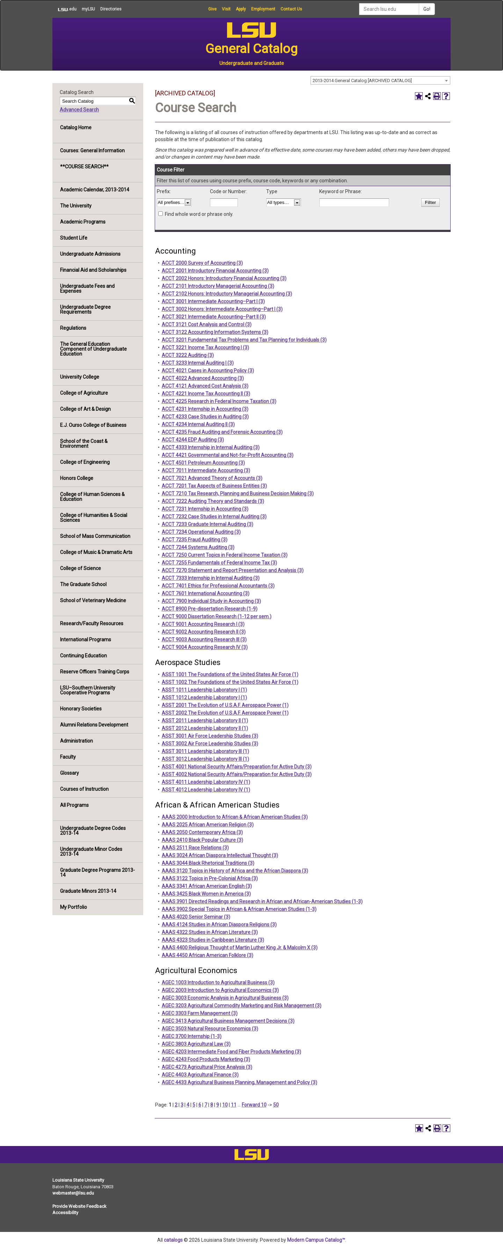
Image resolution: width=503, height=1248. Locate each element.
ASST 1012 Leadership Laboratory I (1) (204, 697)
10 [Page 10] (225, 1105)
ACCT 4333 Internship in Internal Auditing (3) (211, 447)
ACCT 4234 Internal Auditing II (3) (198, 424)
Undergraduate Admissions (90, 254)
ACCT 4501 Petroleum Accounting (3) (203, 463)
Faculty (68, 757)
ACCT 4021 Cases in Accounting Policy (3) (208, 370)
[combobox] (380, 80)
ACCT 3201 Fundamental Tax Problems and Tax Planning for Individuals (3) (244, 340)
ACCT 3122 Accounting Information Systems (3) (215, 332)
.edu (64, 9)
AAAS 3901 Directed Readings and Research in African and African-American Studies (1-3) (262, 901)
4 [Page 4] (188, 1105)
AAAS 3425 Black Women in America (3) (206, 894)
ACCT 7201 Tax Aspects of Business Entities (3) (214, 486)
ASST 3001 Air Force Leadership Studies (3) (210, 736)
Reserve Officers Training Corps (94, 671)
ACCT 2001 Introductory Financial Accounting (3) (215, 270)
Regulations (73, 328)
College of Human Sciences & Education (92, 496)
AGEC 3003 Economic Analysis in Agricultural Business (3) (225, 998)
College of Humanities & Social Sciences (93, 517)
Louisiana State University (78, 1180)
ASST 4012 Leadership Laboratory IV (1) (206, 790)
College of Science (80, 568)
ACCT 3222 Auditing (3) (188, 355)
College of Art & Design (85, 409)
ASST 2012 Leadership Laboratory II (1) (205, 728)
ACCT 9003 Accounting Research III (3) (204, 639)
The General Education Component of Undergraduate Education (93, 349)
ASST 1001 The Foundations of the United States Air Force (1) (230, 674)
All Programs (74, 805)
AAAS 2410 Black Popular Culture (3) (202, 840)
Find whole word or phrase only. (199, 214)
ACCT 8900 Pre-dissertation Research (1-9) (209, 609)
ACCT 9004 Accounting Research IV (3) (205, 647)
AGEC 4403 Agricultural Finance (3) (200, 1075)
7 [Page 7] (205, 1105)
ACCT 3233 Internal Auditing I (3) (198, 363)
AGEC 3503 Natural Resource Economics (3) (210, 1028)
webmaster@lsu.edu (73, 1193)
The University (76, 206)
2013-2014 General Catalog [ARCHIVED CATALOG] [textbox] (362, 80)
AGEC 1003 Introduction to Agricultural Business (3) (218, 982)
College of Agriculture (84, 393)
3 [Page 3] (182, 1105)
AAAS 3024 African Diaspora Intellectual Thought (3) (220, 855)
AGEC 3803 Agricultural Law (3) (196, 1044)
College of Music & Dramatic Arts (96, 552)
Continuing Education (83, 655)
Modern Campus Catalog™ (316, 1240)
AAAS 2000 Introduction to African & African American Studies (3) (235, 817)
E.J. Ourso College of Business (93, 425)
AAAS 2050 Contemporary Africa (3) (202, 832)
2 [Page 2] (176, 1105)
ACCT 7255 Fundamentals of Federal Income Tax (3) (219, 562)
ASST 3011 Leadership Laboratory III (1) (205, 751)
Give (212, 9)
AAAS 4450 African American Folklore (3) (207, 955)
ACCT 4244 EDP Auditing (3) (193, 440)
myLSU (88, 9)
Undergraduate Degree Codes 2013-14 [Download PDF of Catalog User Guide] (93, 830)
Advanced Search (79, 109)
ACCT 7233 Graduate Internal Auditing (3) (207, 524)
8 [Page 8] (211, 1105)
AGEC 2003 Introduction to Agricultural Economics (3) (220, 990)
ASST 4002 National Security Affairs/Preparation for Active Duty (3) (237, 774)
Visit (226, 9)
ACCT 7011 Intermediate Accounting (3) (206, 470)
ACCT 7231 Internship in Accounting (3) (205, 509)
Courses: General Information (92, 150)
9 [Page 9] (217, 1105)
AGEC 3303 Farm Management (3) (200, 1013)
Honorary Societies (81, 708)
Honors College (76, 478)
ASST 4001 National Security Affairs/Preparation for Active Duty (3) (237, 766)
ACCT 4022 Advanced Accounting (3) (203, 378)
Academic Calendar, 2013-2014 (94, 189)
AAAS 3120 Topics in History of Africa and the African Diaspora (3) (235, 871)
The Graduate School (83, 584)
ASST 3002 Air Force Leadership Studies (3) (210, 743)
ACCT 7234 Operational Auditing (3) (201, 532)
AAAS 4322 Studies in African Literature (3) (210, 932)
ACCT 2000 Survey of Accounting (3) (202, 263)
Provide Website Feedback (79, 1206)
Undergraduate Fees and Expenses (87, 288)
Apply (241, 9)
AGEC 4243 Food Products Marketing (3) (206, 1059)
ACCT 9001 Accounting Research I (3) (203, 624)
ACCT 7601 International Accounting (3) (205, 593)
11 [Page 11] (233, 1105)
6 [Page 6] (199, 1105)
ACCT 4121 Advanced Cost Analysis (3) (205, 386)
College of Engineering (85, 462)
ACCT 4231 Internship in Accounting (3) (205, 409)
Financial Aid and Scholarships (93, 270)
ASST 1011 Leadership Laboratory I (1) (204, 690)
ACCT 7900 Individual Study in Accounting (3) (211, 601)
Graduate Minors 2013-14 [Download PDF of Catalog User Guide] (88, 891)
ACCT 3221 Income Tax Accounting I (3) (205, 347)
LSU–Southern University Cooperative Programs (87, 690)
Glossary (69, 773)
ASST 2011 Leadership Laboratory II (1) (205, 720)
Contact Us (291, 9)
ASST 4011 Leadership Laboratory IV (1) (206, 782)
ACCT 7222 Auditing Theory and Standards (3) (213, 501)
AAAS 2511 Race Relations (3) (195, 848)
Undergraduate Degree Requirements (85, 309)
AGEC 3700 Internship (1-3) (191, 1036)
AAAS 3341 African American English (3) (207, 886)
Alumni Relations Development (94, 725)
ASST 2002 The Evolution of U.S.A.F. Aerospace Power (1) (225, 713)
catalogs (173, 1240)
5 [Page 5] (193, 1105)
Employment (263, 9)
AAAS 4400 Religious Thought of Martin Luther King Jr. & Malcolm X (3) (240, 947)
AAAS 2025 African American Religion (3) (208, 824)
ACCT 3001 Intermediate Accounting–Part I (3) (213, 301)
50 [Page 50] (276, 1105)
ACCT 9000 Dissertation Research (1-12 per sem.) (216, 616)
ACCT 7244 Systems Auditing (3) (198, 547)
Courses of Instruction (84, 789)
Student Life (73, 238)
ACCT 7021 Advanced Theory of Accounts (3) (212, 478)
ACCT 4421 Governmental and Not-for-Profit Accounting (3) (227, 455)
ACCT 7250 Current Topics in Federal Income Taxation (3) (224, 555)
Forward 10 (254, 1105)
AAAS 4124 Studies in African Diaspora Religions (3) (219, 924)
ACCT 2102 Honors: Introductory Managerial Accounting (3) (227, 294)
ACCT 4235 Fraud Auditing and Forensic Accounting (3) (222, 432)
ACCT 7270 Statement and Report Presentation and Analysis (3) (233, 570)
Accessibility (65, 1212)
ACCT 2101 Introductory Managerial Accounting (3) (218, 286)
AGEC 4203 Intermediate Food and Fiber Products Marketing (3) (231, 1051)
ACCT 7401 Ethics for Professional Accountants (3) (218, 586)
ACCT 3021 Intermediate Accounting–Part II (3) (214, 317)
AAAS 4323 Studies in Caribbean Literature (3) (213, 940)
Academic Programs (82, 222)
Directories (111, 9)
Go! (426, 9)
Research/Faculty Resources (91, 623)
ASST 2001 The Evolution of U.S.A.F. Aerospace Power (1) (225, 705)
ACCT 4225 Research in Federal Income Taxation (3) (219, 401)
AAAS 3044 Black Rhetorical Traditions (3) (208, 863)
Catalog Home (76, 127)
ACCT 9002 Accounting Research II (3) (204, 632)
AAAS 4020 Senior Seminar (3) (196, 917)
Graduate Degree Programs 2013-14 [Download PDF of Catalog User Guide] (97, 872)
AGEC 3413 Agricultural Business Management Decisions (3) (228, 1021)
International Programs (85, 639)
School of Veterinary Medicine (93, 600)
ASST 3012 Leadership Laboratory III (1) (205, 759)
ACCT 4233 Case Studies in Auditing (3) (205, 416)
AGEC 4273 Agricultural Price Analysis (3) (207, 1067)
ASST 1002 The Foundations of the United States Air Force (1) (230, 682)
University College (79, 377)
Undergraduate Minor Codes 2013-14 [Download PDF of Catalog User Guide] (91, 851)
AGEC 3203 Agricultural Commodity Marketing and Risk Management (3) (241, 1005)
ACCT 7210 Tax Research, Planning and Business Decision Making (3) (238, 493)
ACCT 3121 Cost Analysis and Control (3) (207, 324)
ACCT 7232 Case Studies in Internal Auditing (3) (214, 516)
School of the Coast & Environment (84, 443)
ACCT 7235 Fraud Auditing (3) (194, 539)
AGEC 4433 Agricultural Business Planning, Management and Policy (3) (239, 1082)
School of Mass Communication (95, 536)
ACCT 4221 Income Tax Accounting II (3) (206, 393)
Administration (76, 741)
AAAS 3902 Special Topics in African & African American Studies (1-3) (239, 909)
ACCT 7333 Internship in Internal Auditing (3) (211, 578)
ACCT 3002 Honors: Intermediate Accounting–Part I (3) (222, 309)
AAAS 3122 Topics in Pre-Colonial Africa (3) (210, 878)
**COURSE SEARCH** (84, 166)
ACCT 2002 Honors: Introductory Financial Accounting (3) (224, 278)
